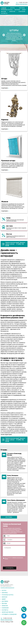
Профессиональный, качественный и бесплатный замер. (15, 220)
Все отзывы (9, 517)
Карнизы (22, 8)
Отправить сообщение (9, 614)
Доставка (9, 226)
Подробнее (4, 88)
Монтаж (3, 11)
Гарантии (12, 11)
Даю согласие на (14, 558)
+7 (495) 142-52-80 (22, 2)
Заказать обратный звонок (21, 4)
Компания (22, 11)
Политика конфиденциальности (7, 587)
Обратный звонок (7, 612)
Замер (24, 9)
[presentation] (3, 34)
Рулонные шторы (7, 9)
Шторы (12, 8)
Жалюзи (17, 9)
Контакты (4, 13)
